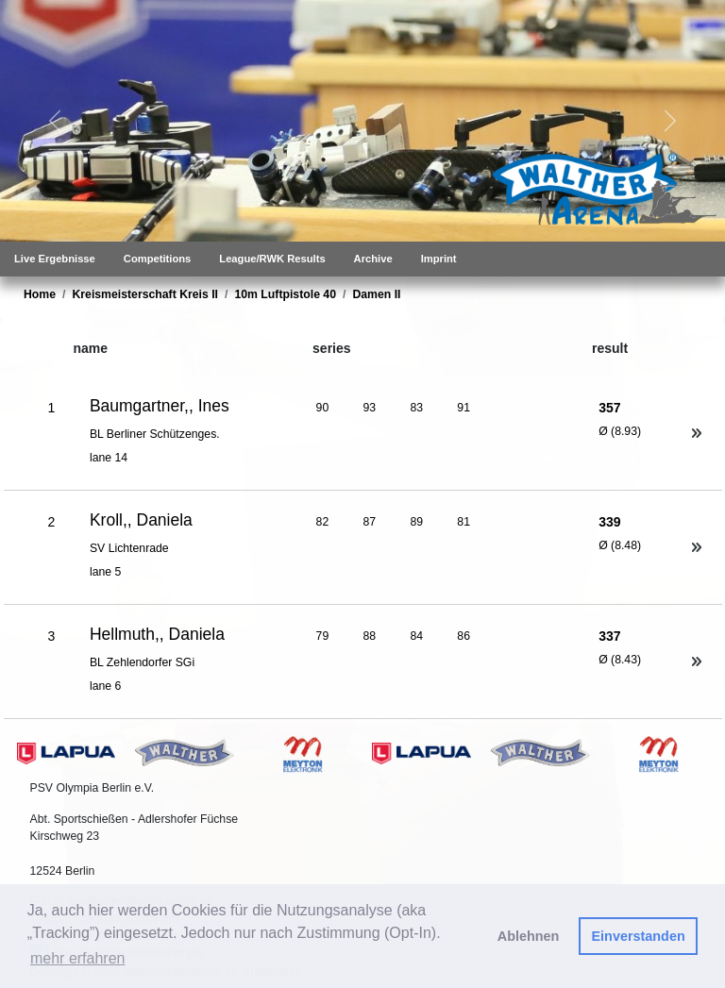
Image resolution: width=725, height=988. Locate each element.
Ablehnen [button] (528, 936)
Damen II (376, 294)
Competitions (157, 258)
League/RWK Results (272, 258)
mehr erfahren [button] (78, 958)
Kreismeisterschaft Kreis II (145, 294)
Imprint (439, 258)
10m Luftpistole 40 (285, 294)
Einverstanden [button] (638, 936)
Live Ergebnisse (54, 258)
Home (40, 294)
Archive (373, 258)
